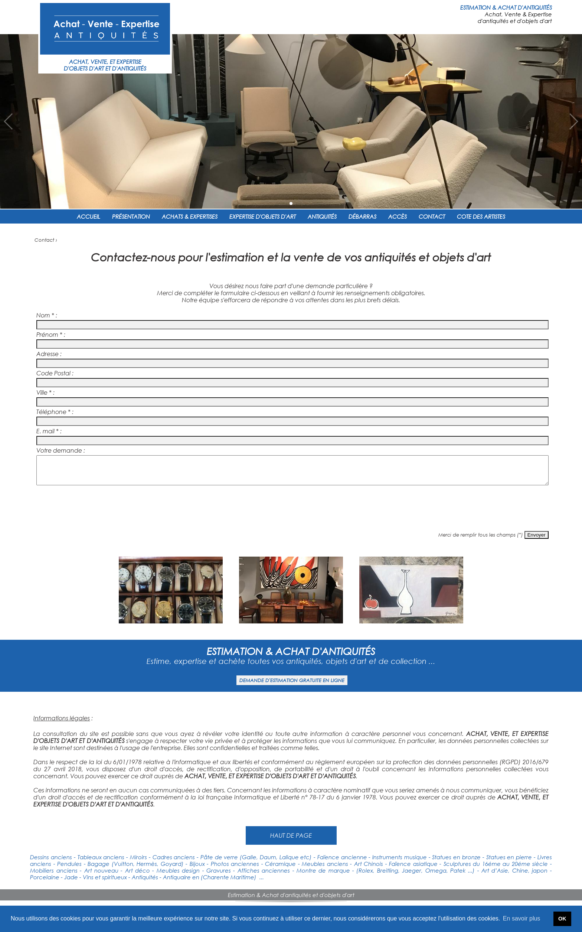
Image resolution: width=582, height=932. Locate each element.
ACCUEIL (88, 216)
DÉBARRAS (362, 216)
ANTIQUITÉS (322, 216)
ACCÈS (397, 216)
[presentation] (291, 512)
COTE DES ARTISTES (481, 216)
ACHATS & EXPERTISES (190, 216)
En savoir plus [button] (521, 918)
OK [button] (562, 919)
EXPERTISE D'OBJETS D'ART (262, 216)
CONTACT (432, 216)
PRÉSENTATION (131, 216)
